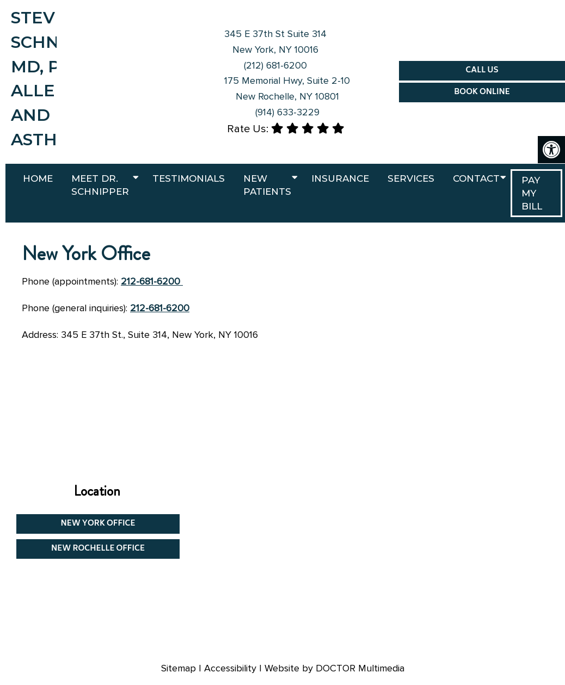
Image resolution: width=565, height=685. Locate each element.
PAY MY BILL (531, 193)
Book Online (482, 92)
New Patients (267, 185)
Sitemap (178, 668)
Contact (476, 178)
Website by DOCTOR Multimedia (334, 668)
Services (411, 178)
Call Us (481, 70)
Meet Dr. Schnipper (100, 185)
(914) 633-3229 (287, 112)
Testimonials (188, 178)
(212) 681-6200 (275, 65)
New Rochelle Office (98, 549)
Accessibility (230, 668)
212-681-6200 (152, 281)
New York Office (98, 523)
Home (38, 178)
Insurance (340, 178)
